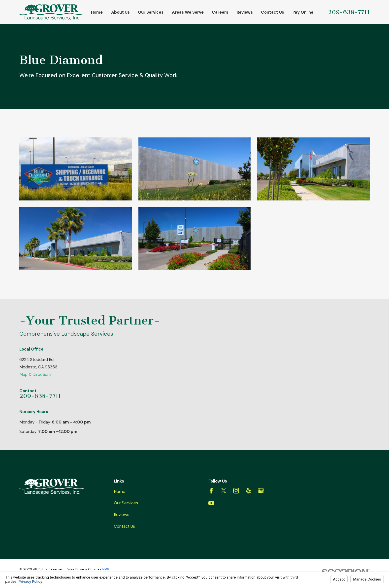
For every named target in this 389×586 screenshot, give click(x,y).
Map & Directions (35, 374)
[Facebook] (211, 490)
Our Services (126, 503)
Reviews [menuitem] (245, 12)
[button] (75, 169)
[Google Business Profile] (261, 490)
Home (119, 491)
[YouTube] (211, 503)
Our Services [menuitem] (150, 12)
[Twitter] (224, 490)
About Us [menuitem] (120, 12)
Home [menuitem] (97, 12)
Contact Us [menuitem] (272, 12)
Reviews (121, 514)
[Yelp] (248, 490)
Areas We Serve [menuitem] (188, 12)
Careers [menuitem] (220, 12)
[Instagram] (236, 490)
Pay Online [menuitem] (302, 12)
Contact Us (124, 526)
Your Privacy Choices (88, 569)
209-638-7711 (349, 12)
